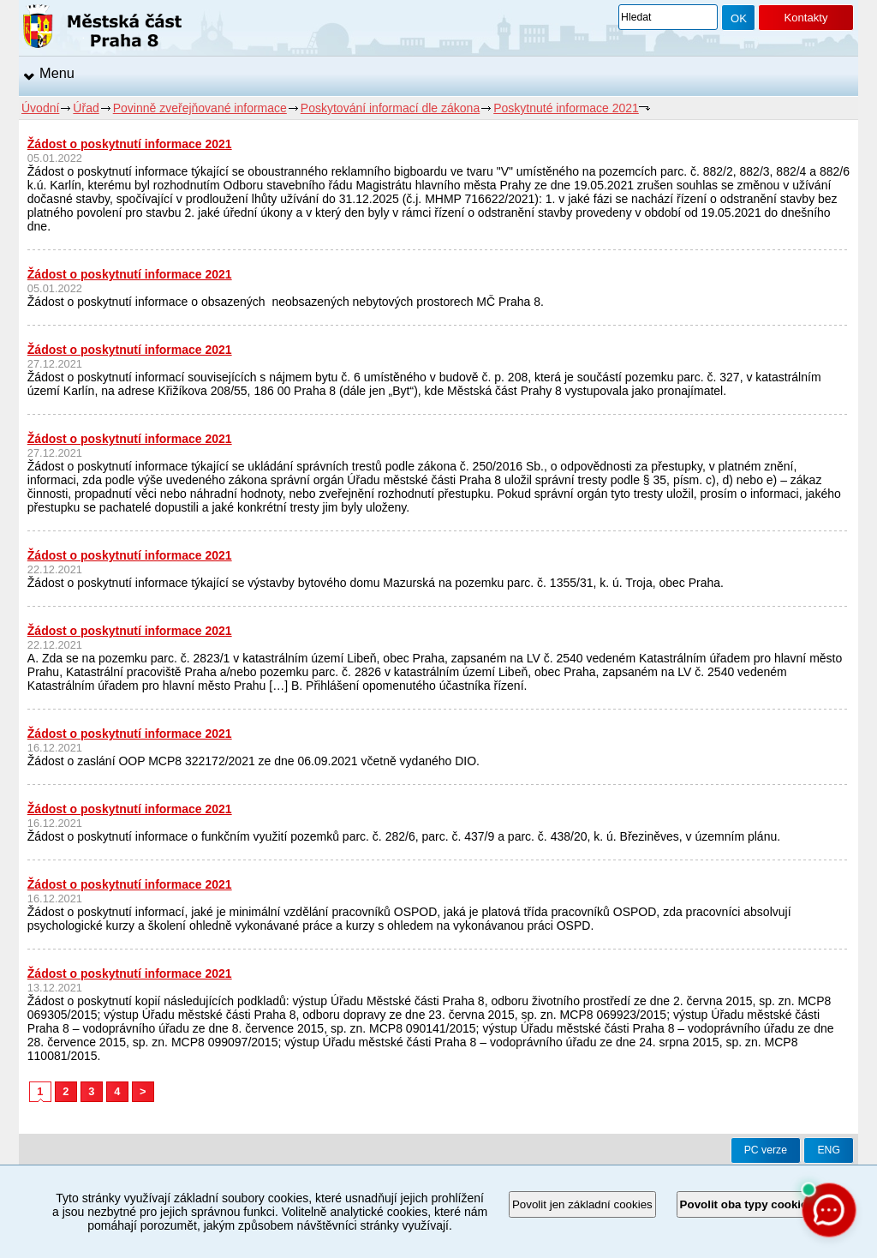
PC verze (765, 1150)
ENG (828, 1150)
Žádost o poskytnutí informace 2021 (129, 144)
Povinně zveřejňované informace (200, 108)
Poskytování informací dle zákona (390, 108)
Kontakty (805, 17)
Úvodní (40, 108)
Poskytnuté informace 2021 (566, 108)
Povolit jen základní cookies (582, 1204)
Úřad (85, 108)
